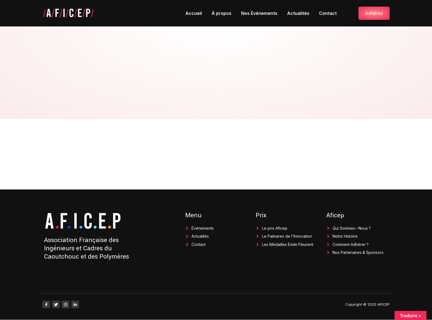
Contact (328, 13)
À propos (221, 13)
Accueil (193, 13)
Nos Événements (259, 13)
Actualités (298, 13)
